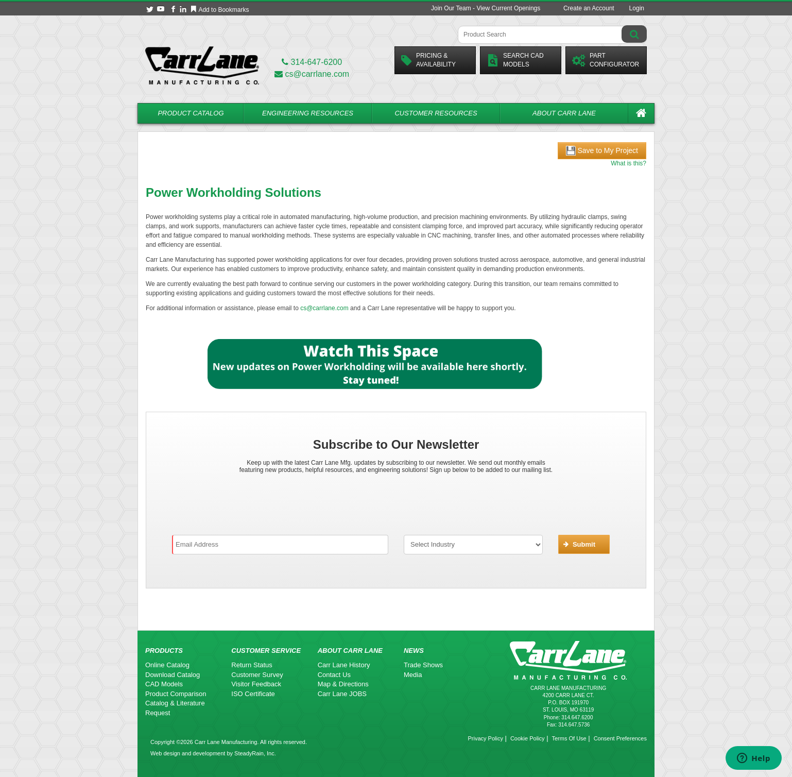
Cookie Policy (527, 738)
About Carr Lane (564, 113)
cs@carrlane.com (311, 74)
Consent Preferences (620, 738)
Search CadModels (515, 60)
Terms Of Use (569, 738)
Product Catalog (190, 113)
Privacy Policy (485, 738)
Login (636, 8)
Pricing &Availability (428, 60)
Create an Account (588, 8)
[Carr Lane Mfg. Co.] (202, 65)
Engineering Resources (307, 113)
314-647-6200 (312, 62)
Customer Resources (435, 113)
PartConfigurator (605, 60)
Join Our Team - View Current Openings (485, 8)
